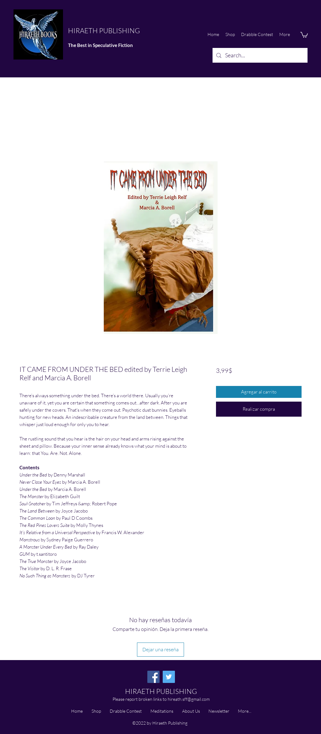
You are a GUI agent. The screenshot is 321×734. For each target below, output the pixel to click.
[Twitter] (169, 677)
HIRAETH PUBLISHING (104, 30)
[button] (304, 34)
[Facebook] (153, 677)
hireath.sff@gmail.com (189, 699)
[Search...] (259, 55)
